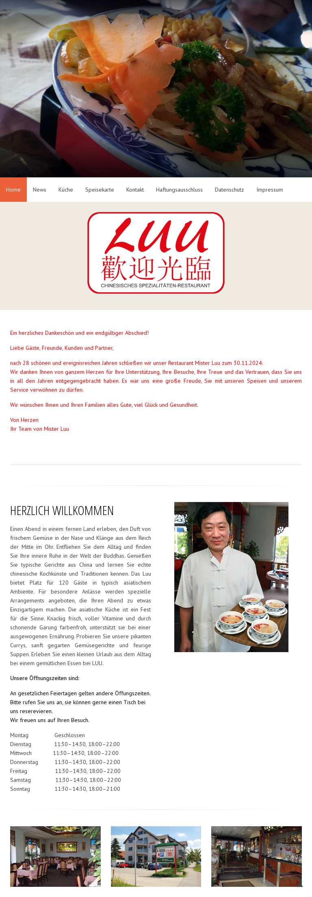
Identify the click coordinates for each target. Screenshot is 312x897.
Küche (65, 189)
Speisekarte (99, 189)
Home (13, 189)
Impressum (269, 189)
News (39, 189)
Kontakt (135, 189)
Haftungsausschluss (179, 189)
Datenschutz (229, 189)
